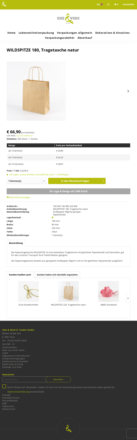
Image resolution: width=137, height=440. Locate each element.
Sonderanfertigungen (13, 358)
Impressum (8, 406)
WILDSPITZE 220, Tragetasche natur (68, 304)
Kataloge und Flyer (12, 367)
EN (100, 4)
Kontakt (6, 395)
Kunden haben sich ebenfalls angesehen (57, 274)
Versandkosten (10, 400)
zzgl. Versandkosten (24, 135)
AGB (4, 403)
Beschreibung (16, 243)
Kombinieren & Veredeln (15, 361)
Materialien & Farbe (12, 364)
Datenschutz (9, 409)
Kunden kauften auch (20, 274)
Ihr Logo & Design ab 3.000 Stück (69, 191)
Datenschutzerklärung (18, 391)
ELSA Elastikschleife (28, 304)
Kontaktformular (11, 397)
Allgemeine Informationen (16, 355)
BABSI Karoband (109, 304)
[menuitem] (116, 4)
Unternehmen (9, 347)
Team (5, 353)
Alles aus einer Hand (13, 350)
